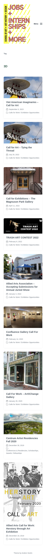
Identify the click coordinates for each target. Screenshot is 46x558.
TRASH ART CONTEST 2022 (22, 249)
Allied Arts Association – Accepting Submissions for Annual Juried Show (22, 298)
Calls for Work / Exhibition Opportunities (24, 113)
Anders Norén (27, 553)
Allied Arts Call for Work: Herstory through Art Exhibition (20, 540)
